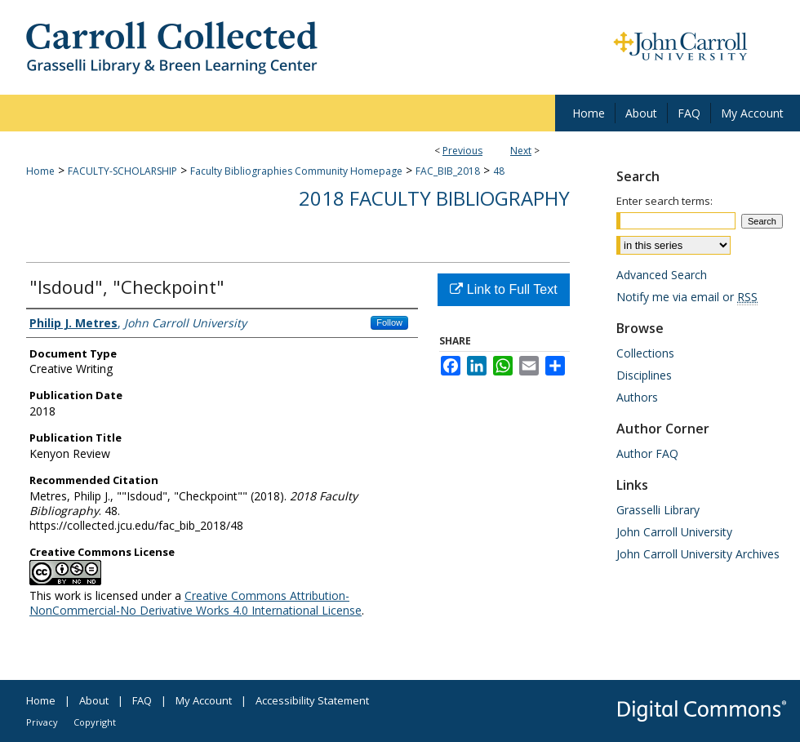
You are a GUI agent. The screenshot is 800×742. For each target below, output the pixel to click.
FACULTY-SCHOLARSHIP (122, 171)
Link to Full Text (503, 289)
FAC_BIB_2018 (448, 171)
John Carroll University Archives (698, 554)
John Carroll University (674, 532)
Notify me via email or (687, 296)
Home (40, 171)
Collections (645, 353)
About (94, 700)
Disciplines (644, 375)
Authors (637, 397)
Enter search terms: (664, 200)
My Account (204, 700)
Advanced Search (661, 274)
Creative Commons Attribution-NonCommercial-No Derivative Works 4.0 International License (195, 603)
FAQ (142, 700)
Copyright (94, 722)
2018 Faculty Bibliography (434, 197)
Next (520, 151)
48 (498, 171)
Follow (389, 322)
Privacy (42, 722)
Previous (462, 151)
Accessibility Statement (312, 700)
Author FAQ (647, 453)
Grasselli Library (658, 510)
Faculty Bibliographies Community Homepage (296, 171)
